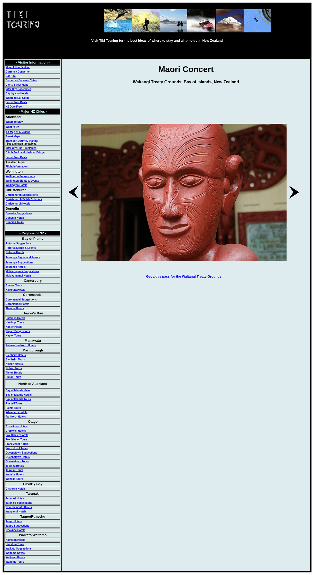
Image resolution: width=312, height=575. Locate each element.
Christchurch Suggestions (22, 194)
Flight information (16, 166)
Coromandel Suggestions (21, 299)
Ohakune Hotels (15, 530)
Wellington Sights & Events (22, 180)
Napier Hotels (14, 326)
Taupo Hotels (14, 521)
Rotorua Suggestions (19, 243)
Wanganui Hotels (16, 511)
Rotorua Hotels (15, 252)
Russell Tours (14, 403)
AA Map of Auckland (18, 132)
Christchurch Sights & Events (24, 199)
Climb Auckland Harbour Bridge (25, 152)
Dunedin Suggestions (19, 213)
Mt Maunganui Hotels (19, 275)
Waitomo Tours (15, 561)
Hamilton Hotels (15, 539)
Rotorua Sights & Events (21, 247)
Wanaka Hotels (15, 474)
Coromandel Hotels (17, 304)
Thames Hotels (15, 308)
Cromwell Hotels (16, 430)
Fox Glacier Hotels (17, 435)
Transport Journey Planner (22, 140)
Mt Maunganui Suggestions (22, 271)
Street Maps (13, 136)
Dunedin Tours (15, 222)
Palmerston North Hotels (21, 345)
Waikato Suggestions (19, 548)
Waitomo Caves (15, 553)
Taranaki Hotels (15, 498)
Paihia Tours (13, 407)
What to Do (12, 127)
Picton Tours (13, 377)
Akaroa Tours (14, 285)
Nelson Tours (14, 368)
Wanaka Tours (14, 478)
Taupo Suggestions (17, 525)
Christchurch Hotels (18, 203)
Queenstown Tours (17, 461)
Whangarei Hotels (16, 412)
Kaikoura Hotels (15, 289)
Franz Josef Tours (16, 448)
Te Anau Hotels (15, 465)
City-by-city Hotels (17, 93)
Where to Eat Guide (17, 97)
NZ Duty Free (14, 106)
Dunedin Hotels (15, 217)
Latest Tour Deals (16, 102)
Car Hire (11, 76)
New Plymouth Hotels (19, 507)
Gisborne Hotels (15, 488)
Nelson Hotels (14, 363)
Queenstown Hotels (18, 457)
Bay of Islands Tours (18, 399)
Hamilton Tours (15, 544)
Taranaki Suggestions (19, 502)
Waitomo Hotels (15, 557)
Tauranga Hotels (16, 267)
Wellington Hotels (16, 185)
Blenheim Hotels (16, 355)
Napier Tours (13, 335)
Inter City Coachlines (18, 89)
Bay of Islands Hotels (19, 394)
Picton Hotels (14, 372)
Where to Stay (14, 121)
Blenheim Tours (15, 359)
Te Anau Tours (14, 470)
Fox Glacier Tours (16, 439)
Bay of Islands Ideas (18, 390)
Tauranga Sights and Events (23, 257)
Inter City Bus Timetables (21, 148)
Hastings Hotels (15, 318)
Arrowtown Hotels (17, 426)
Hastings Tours (15, 322)
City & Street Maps (17, 84)
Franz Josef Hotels (17, 444)
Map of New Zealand (18, 67)
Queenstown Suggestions (21, 452)
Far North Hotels (16, 416)
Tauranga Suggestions (19, 262)
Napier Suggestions (18, 331)
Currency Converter (18, 71)
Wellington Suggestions (20, 176)
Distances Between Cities (21, 80)
